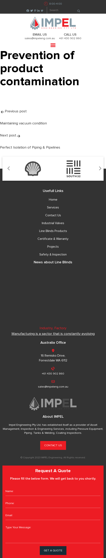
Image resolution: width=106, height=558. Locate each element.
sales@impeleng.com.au (40, 38)
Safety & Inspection (53, 254)
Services (53, 207)
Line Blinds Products (53, 231)
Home (53, 199)
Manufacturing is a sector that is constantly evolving (53, 334)
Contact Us (53, 215)
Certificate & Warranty (53, 238)
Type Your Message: (53, 533)
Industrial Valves (53, 223)
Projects (53, 246)
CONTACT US (53, 445)
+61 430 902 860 (70, 38)
